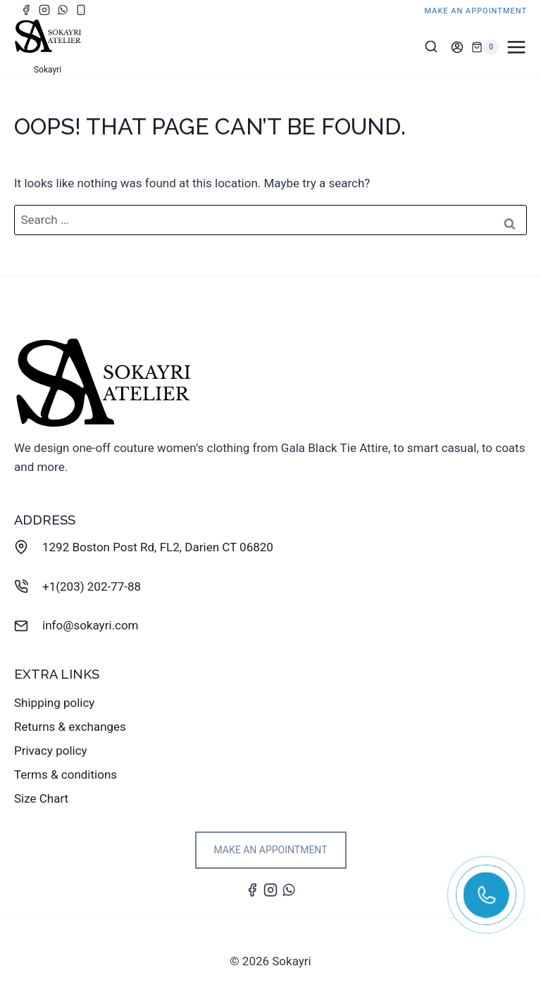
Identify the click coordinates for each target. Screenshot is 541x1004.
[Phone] (81, 9)
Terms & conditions (65, 774)
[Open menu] (516, 47)
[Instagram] (44, 9)
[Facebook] (26, 9)
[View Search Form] (431, 47)
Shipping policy (54, 703)
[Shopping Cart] (485, 47)
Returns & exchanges (70, 727)
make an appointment (476, 10)
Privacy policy (50, 750)
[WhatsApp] (62, 9)
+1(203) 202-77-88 (91, 586)
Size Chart (41, 798)
